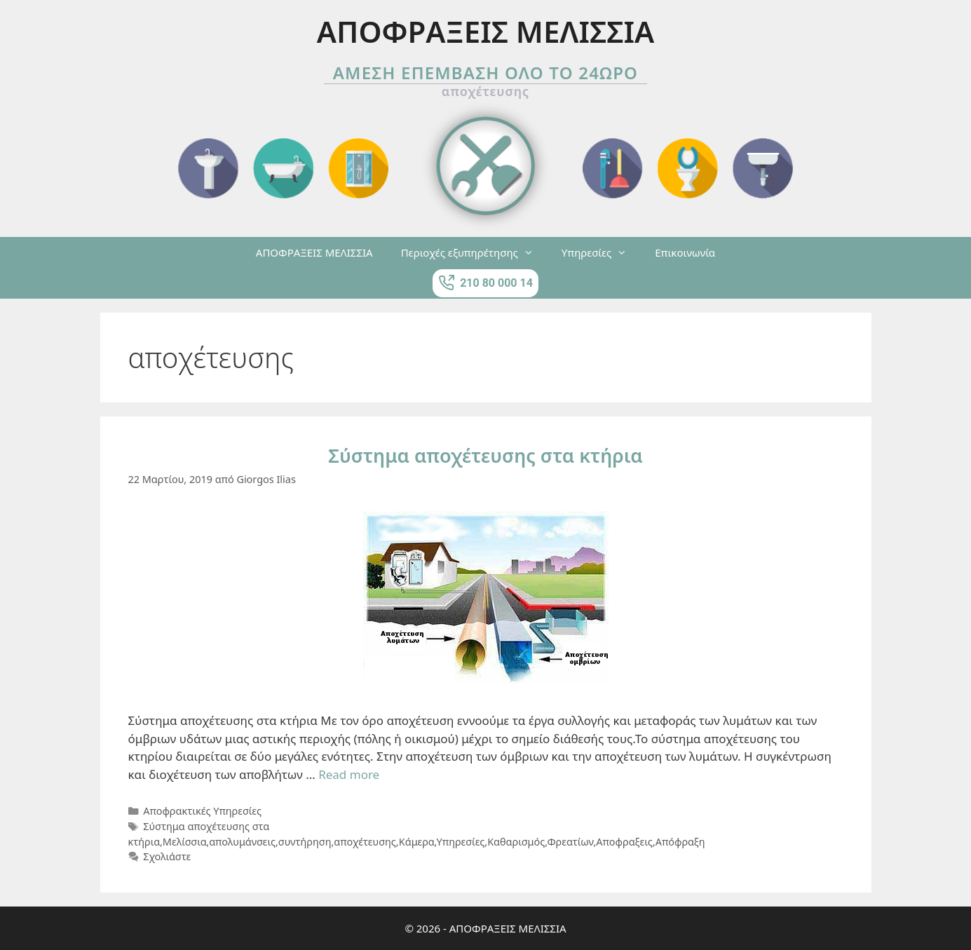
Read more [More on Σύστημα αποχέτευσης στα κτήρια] (348, 774)
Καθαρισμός (516, 841)
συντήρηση (305, 841)
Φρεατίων (570, 841)
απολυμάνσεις (242, 841)
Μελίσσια (185, 841)
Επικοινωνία (685, 252)
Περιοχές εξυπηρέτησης (474, 252)
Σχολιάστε (167, 856)
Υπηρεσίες (601, 252)
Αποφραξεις (624, 841)
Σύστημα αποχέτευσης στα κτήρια (485, 455)
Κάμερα (417, 841)
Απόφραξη (680, 841)
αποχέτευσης (365, 841)
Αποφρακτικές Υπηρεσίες (202, 810)
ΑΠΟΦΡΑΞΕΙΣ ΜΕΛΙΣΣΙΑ (314, 252)
